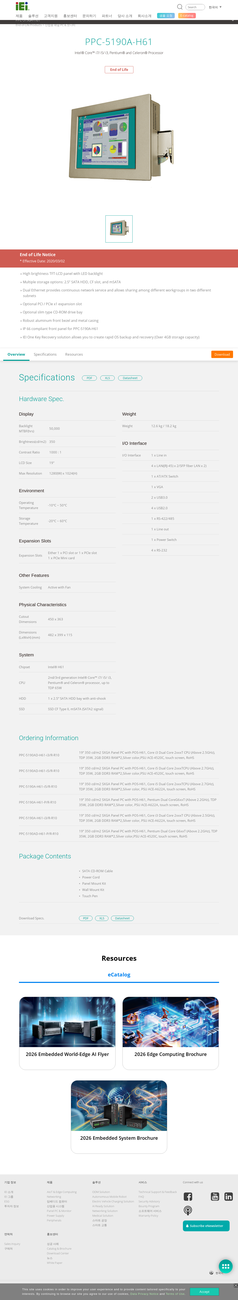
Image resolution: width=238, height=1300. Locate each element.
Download (222, 354)
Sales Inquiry (12, 1244)
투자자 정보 (11, 1206)
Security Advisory (149, 1201)
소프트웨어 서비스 (150, 1211)
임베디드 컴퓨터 (57, 1201)
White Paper (54, 1263)
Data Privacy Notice (144, 1293)
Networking (54, 1197)
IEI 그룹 (8, 1197)
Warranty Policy (148, 1215)
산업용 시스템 (55, 1206)
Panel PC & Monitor (59, 1211)
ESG (6, 1201)
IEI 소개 (8, 1192)
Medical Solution (102, 1215)
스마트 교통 (99, 1225)
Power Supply (55, 1215)
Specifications (45, 354)
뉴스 (50, 1258)
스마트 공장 (99, 1220)
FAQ (141, 1197)
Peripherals (54, 1220)
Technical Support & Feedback (158, 1192)
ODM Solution (101, 1192)
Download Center (58, 1253)
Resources (74, 354)
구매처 (8, 1248)
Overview (16, 354)
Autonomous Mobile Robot (109, 1197)
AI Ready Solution (103, 1206)
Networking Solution (105, 1211)
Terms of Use (175, 1293)
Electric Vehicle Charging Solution (113, 1201)
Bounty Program (149, 1206)
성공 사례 (53, 1244)
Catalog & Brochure (59, 1248)
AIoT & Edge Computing (62, 1192)
